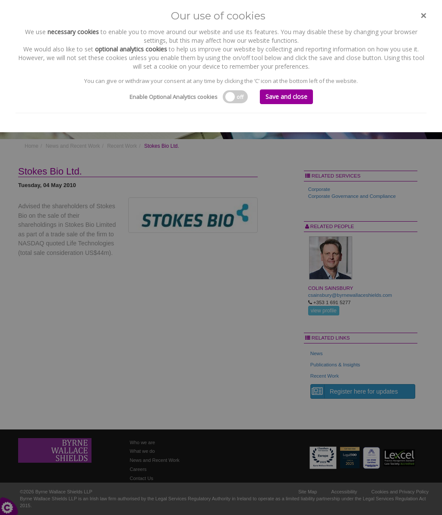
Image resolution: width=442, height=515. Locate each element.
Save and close (286, 96)
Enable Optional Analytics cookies (173, 97)
